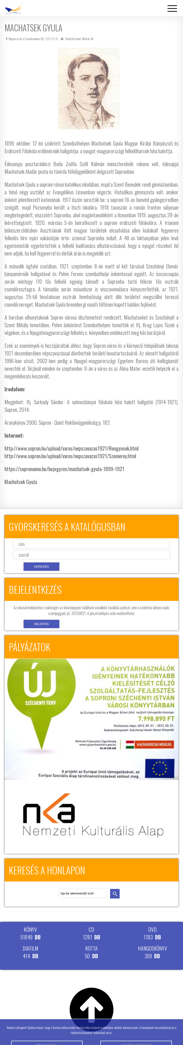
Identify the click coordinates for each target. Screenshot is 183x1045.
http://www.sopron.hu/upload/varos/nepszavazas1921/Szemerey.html (70, 456)
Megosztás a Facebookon (23, 38)
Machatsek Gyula (21, 481)
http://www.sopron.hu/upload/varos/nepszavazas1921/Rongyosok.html (72, 448)
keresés (115, 893)
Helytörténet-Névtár (77, 38)
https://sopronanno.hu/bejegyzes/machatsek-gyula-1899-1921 (64, 469)
